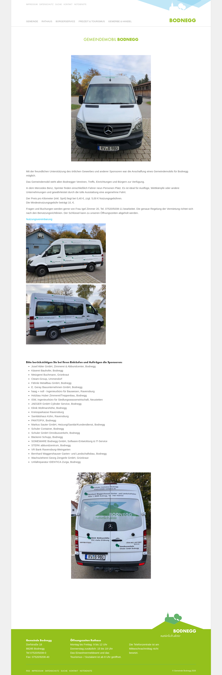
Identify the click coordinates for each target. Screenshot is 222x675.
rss (28, 671)
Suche (58, 4)
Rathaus (47, 21)
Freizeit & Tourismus (92, 21)
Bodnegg (182, 20)
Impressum (32, 4)
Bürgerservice (65, 21)
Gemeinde (32, 21)
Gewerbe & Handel (120, 21)
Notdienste (80, 4)
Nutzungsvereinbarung (39, 219)
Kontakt (68, 4)
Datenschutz (46, 4)
